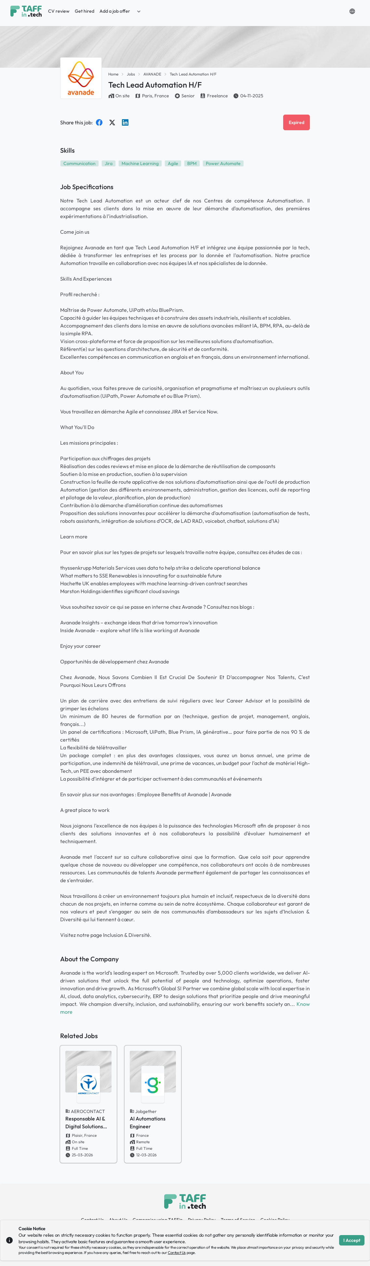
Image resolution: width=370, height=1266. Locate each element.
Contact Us (177, 1252)
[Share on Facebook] (99, 122)
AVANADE (152, 74)
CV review (59, 11)
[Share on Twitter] (112, 122)
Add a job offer (114, 11)
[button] (139, 11)
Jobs (131, 74)
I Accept (351, 1240)
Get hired (84, 11)
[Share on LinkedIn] (125, 122)
